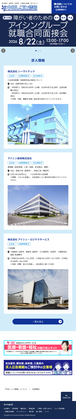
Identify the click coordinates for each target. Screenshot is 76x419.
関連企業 (32, 408)
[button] (3, 50)
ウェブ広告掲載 (59, 408)
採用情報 (15, 408)
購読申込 (23, 408)
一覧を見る (37, 321)
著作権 (31, 411)
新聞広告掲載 (9, 411)
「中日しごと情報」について (15, 389)
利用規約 (36, 389)
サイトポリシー (21, 411)
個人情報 (39, 411)
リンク (46, 411)
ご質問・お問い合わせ (44, 408)
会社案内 (7, 408)
